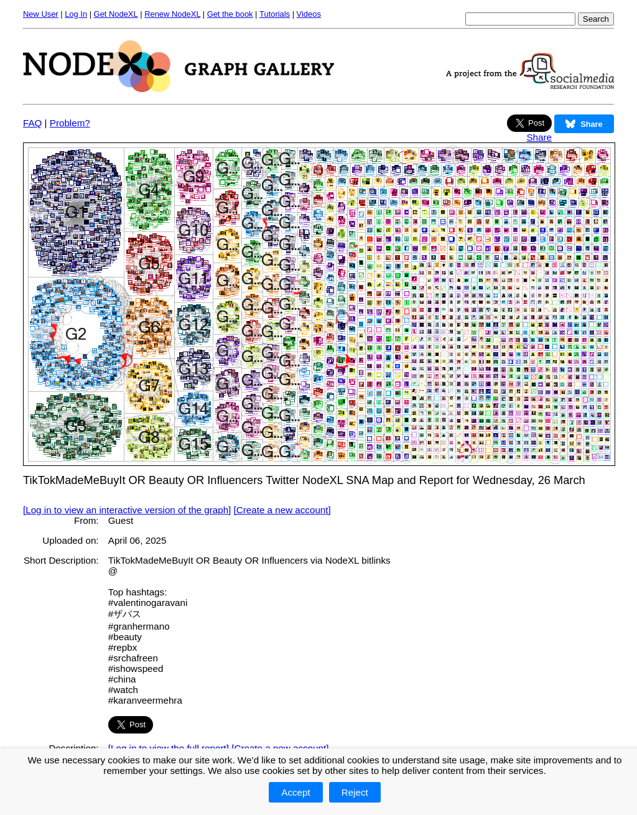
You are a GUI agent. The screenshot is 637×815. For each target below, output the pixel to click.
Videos (309, 14)
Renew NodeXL (172, 14)
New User (40, 14)
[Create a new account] (282, 510)
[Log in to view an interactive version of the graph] (127, 510)
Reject (355, 792)
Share (539, 137)
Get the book (230, 14)
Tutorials (274, 14)
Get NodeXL (116, 14)
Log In (76, 14)
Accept (295, 792)
